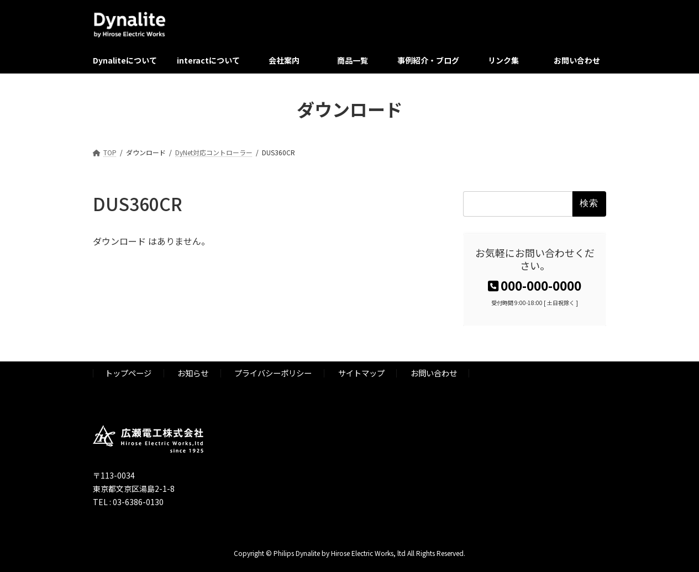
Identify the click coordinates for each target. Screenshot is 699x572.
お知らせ (192, 373)
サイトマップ (361, 373)
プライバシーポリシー (273, 373)
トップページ (128, 373)
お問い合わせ (434, 373)
